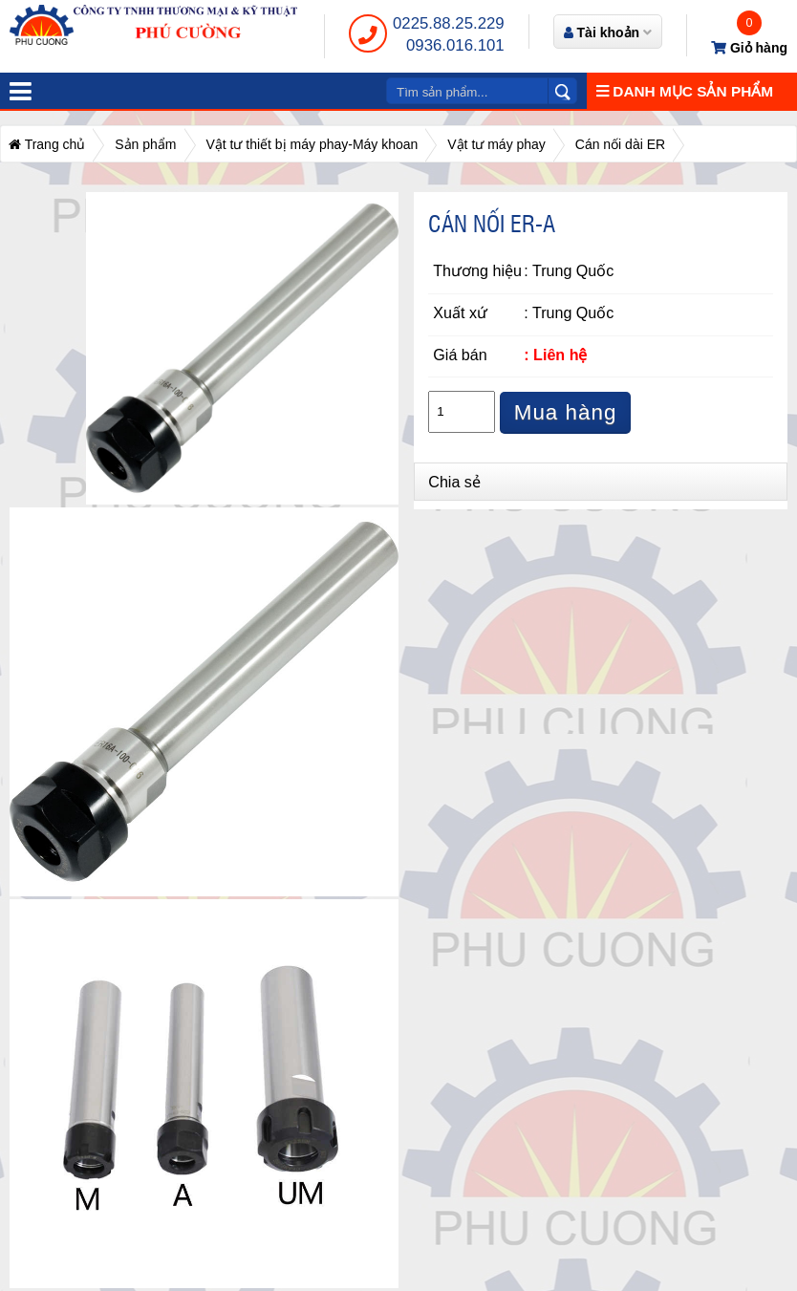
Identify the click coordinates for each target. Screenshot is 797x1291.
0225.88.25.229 (449, 23)
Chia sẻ (454, 481)
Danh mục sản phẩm (684, 91)
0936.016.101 (455, 45)
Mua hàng (565, 412)
